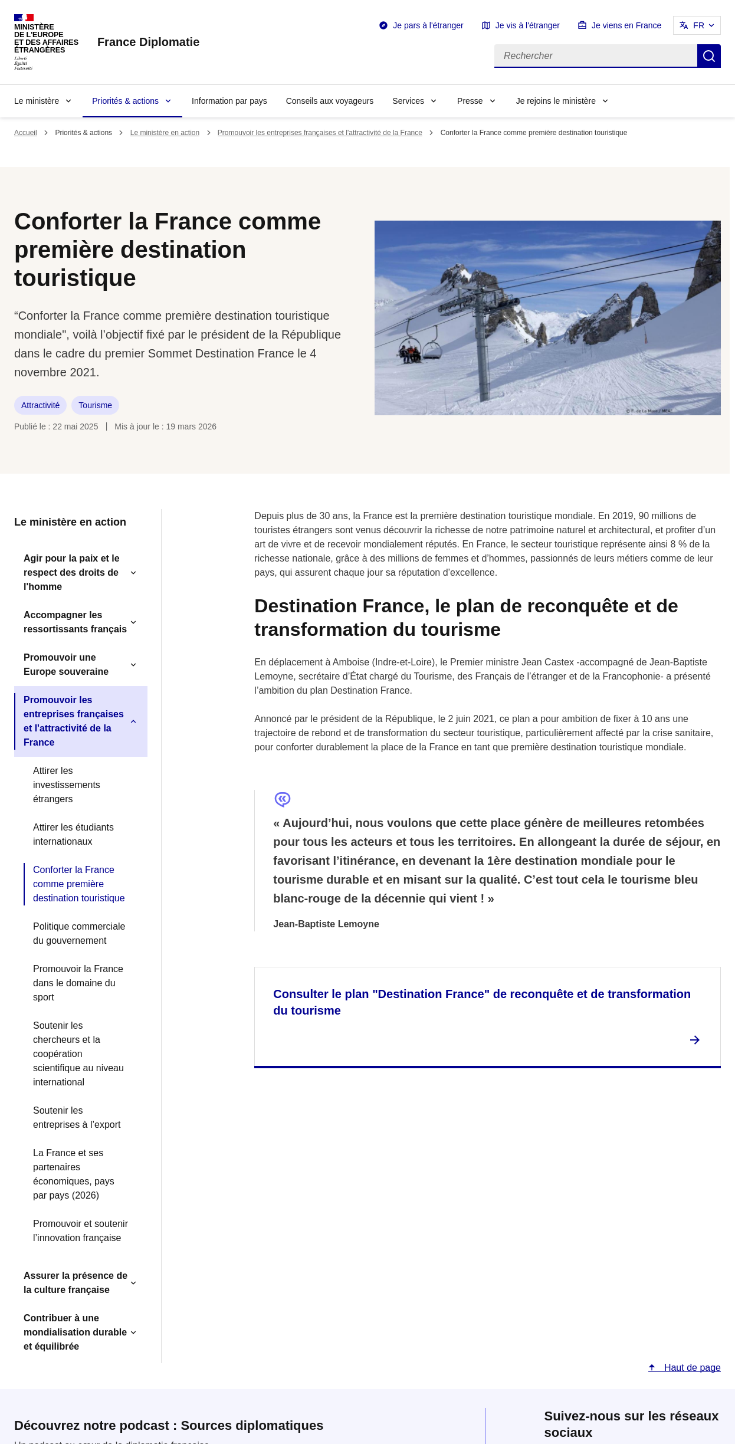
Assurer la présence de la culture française (75, 1283)
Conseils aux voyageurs (330, 101)
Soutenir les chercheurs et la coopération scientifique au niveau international (78, 1053)
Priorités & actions (125, 101)
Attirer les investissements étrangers (66, 785)
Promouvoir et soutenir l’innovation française (80, 1231)
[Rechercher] (595, 56)
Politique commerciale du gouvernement (79, 933)
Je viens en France (626, 25)
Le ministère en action (164, 133)
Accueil (25, 133)
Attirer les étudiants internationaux (73, 834)
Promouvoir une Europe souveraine (66, 664)
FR (698, 25)
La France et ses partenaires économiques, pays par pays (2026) (73, 1174)
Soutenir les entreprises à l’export (77, 1117)
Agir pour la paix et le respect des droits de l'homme (72, 572)
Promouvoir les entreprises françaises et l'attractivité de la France (320, 133)
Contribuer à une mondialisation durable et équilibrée (75, 1332)
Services (408, 101)
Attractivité (40, 405)
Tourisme (95, 405)
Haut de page (691, 1368)
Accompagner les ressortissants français (75, 622)
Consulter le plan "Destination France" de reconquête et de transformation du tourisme (482, 1002)
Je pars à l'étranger (428, 25)
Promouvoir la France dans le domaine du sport (78, 983)
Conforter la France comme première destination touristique (79, 884)
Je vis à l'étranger (528, 25)
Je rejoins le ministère (556, 101)
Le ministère (36, 101)
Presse (470, 101)
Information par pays (229, 101)
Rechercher (709, 56)
